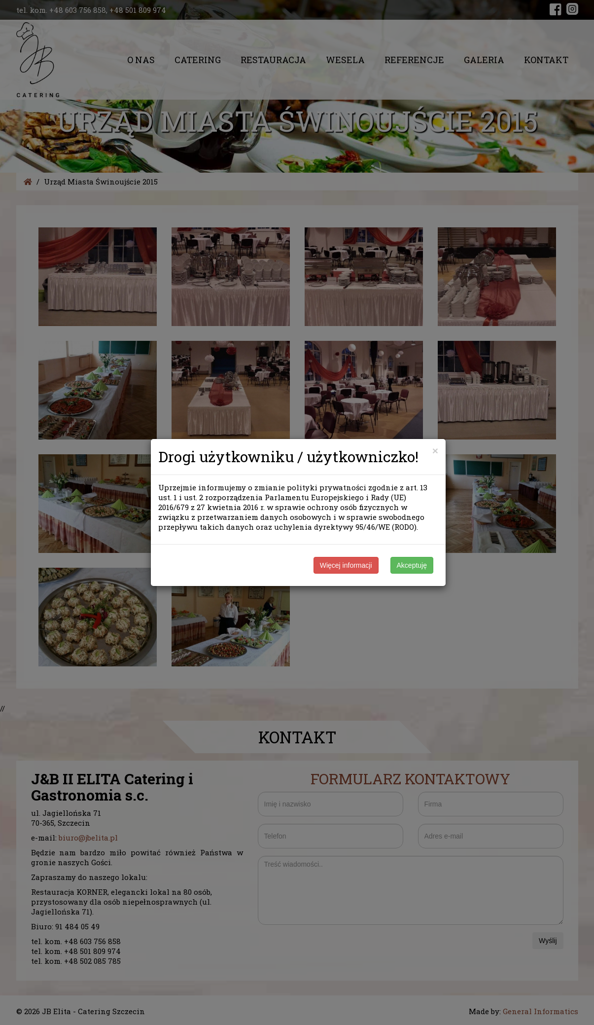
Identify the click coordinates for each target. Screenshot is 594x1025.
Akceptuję (412, 565)
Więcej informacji (346, 565)
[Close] (435, 450)
